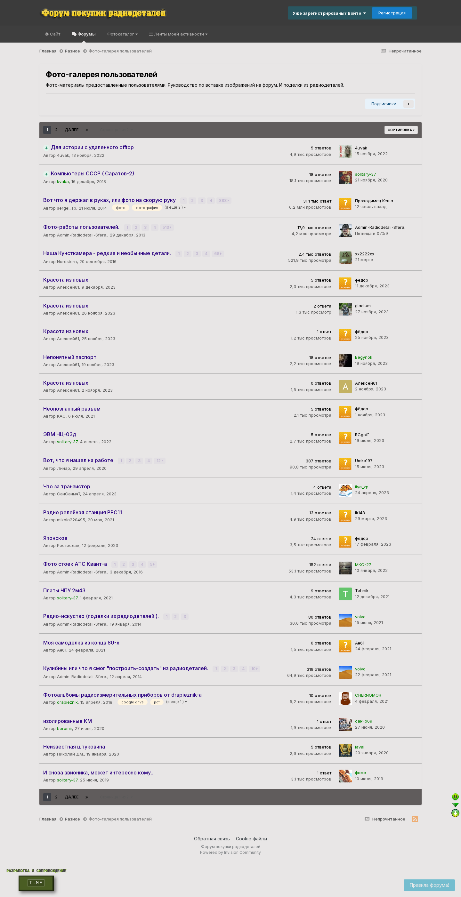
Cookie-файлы (251, 838)
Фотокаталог (122, 33)
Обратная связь (212, 838)
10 (254, 668)
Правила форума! (429, 885)
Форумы (86, 37)
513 (167, 227)
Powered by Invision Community (230, 851)
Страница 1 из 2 (116, 129)
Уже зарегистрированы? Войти (329, 13)
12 (160, 460)
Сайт (54, 33)
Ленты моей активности (180, 33)
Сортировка (401, 130)
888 (224, 200)
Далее (71, 129)
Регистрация (392, 12)
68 (218, 253)
